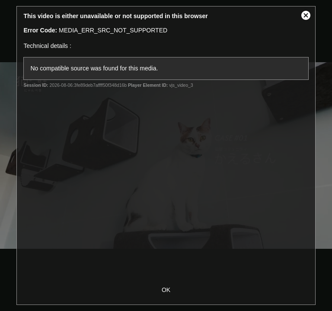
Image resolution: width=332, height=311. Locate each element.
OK (166, 289)
